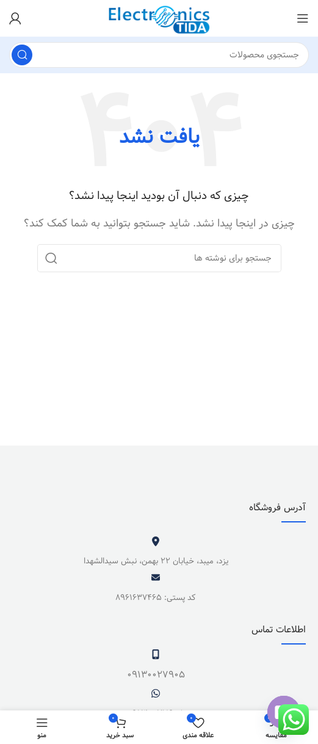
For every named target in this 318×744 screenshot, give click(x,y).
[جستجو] (159, 55)
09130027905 (156, 674)
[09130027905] (156, 654)
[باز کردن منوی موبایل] (303, 18)
